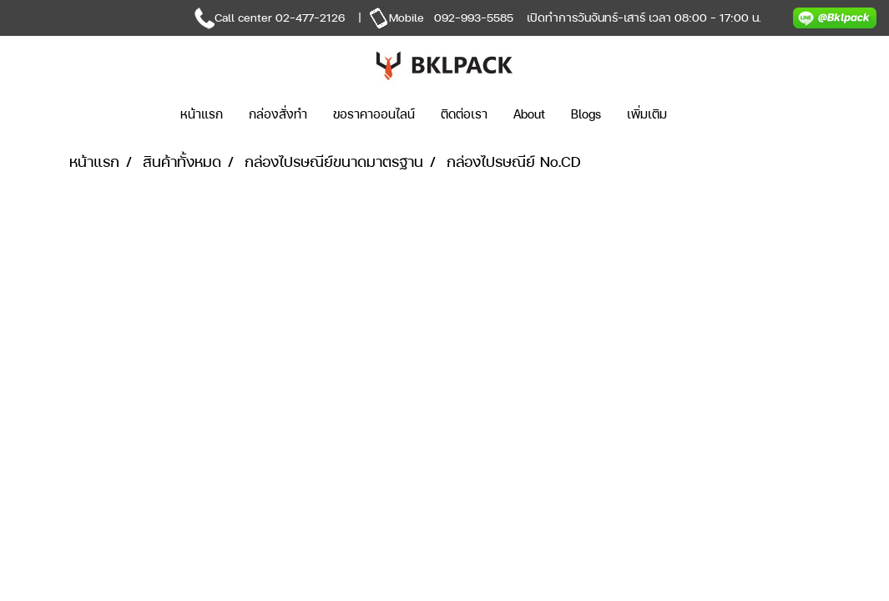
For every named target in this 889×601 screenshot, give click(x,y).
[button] (704, 114)
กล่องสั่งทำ (278, 114)
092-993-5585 (473, 17)
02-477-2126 (310, 17)
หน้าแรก (201, 114)
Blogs (586, 114)
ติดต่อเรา (464, 114)
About (529, 114)
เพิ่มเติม (647, 114)
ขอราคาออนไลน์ (374, 114)
